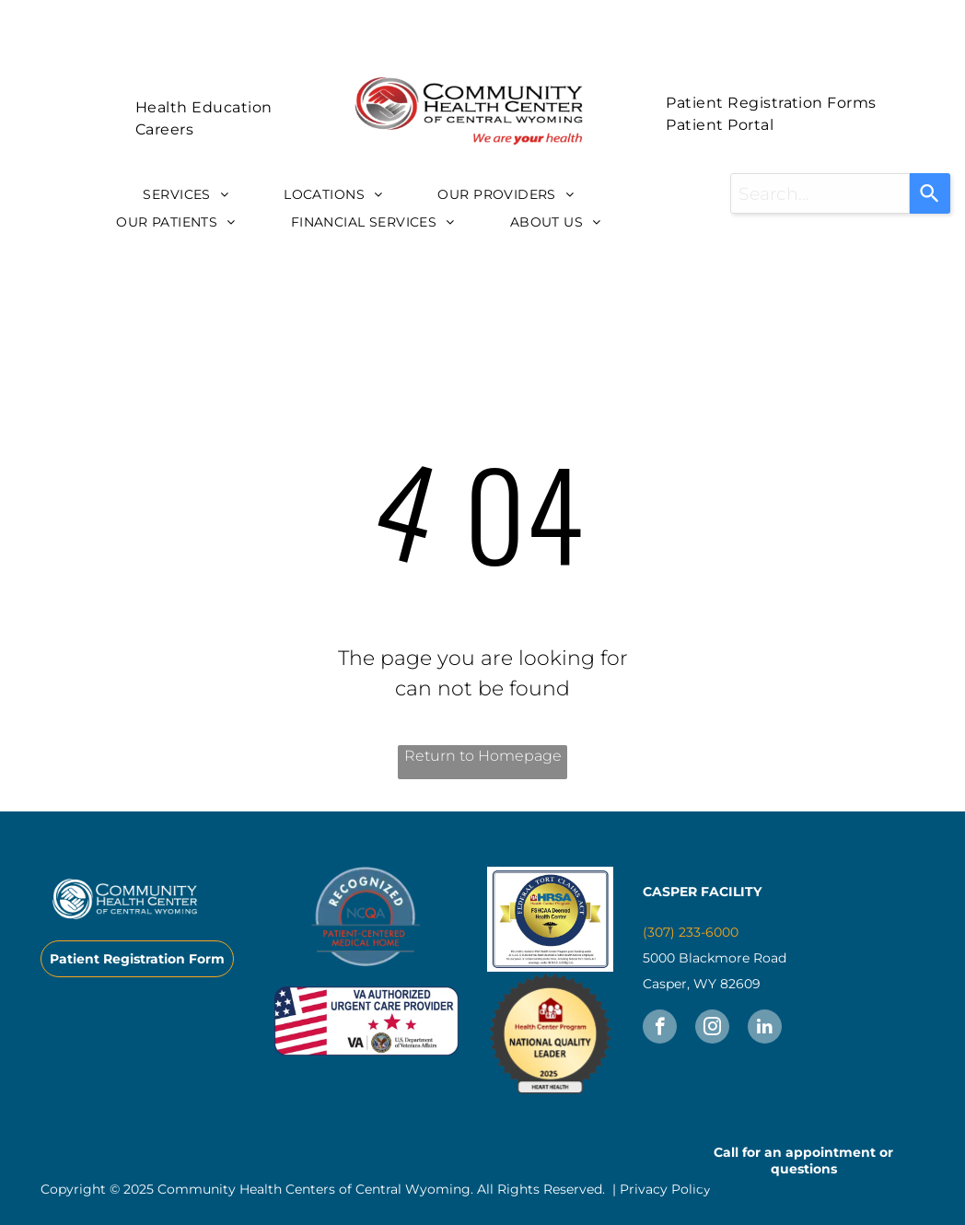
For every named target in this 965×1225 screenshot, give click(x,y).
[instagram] (712, 1028)
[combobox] (820, 193)
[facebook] (660, 1028)
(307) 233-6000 (690, 932)
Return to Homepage (483, 755)
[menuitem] (204, 108)
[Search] (930, 193)
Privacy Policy (665, 1189)
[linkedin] (765, 1028)
